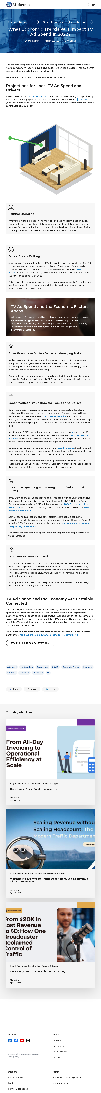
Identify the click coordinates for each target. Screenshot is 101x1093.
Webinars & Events (56, 873)
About (56, 1034)
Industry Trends (80, 22)
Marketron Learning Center (67, 1077)
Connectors (59, 1046)
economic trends (70, 667)
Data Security (60, 1051)
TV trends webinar (37, 96)
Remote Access (16, 1077)
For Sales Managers (51, 22)
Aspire (56, 1072)
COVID (55, 667)
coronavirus (42, 667)
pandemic (24, 672)
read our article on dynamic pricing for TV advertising (49, 635)
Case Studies (34, 783)
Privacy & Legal (14, 1057)
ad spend (12, 667)
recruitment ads (65, 448)
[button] (30, 643)
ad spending (27, 667)
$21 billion (82, 99)
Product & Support (50, 783)
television (38, 672)
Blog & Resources (22, 22)
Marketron (33, 41)
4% (73, 432)
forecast (11, 672)
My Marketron (60, 1083)
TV (48, 672)
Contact (57, 1057)
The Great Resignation (54, 416)
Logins (11, 1083)
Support (12, 1072)
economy (87, 667)
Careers (57, 1040)
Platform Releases (18, 1089)
